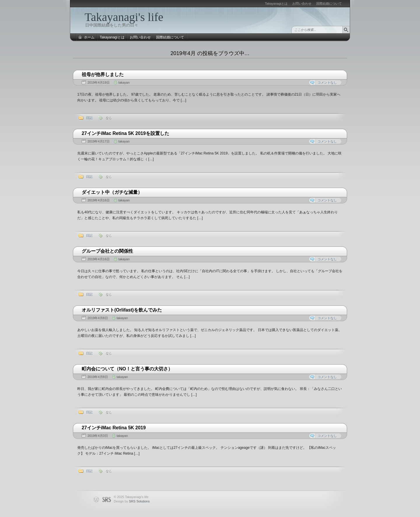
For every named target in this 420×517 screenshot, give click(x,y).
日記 (89, 117)
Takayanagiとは (276, 3)
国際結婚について (329, 3)
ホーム (89, 37)
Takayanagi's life (124, 17)
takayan (124, 82)
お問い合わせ (302, 3)
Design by (132, 501)
